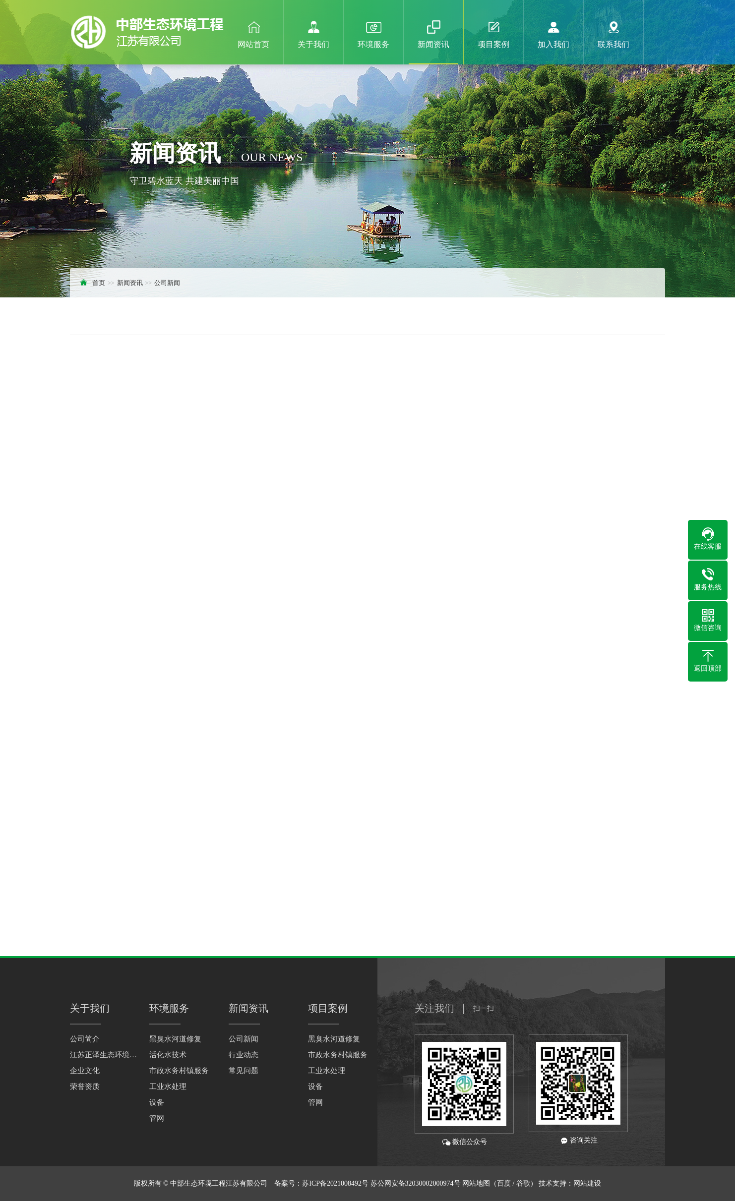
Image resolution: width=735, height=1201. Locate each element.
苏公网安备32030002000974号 (415, 1183)
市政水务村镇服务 (179, 1071)
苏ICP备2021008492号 (335, 1183)
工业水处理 (167, 1086)
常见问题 (243, 1071)
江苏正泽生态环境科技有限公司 (104, 1055)
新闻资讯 (130, 282)
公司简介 (85, 1039)
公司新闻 (167, 282)
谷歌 (523, 1183)
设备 (156, 1102)
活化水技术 (167, 1055)
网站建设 (587, 1183)
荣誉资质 (85, 1086)
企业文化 (85, 1071)
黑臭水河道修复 (175, 1039)
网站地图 (476, 1183)
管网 (156, 1118)
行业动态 (243, 1055)
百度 (504, 1183)
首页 (98, 282)
